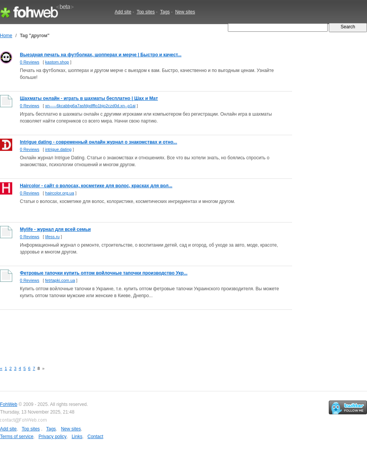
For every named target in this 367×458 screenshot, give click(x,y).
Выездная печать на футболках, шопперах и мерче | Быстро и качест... (101, 54)
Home (6, 35)
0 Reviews (29, 62)
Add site (123, 12)
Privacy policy (53, 436)
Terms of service (16, 436)
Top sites (145, 12)
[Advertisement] (139, 332)
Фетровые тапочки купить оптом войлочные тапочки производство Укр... (103, 273)
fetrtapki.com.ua (60, 280)
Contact (95, 436)
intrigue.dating (58, 149)
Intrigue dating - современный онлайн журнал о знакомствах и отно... (98, 142)
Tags (165, 12)
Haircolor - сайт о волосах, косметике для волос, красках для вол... (96, 185)
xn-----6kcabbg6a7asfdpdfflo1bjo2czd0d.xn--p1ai (90, 105)
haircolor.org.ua (59, 193)
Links (76, 436)
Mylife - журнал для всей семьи (55, 229)
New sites (185, 12)
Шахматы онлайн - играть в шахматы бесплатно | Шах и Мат (89, 98)
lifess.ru (52, 236)
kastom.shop (57, 62)
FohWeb (8, 404)
